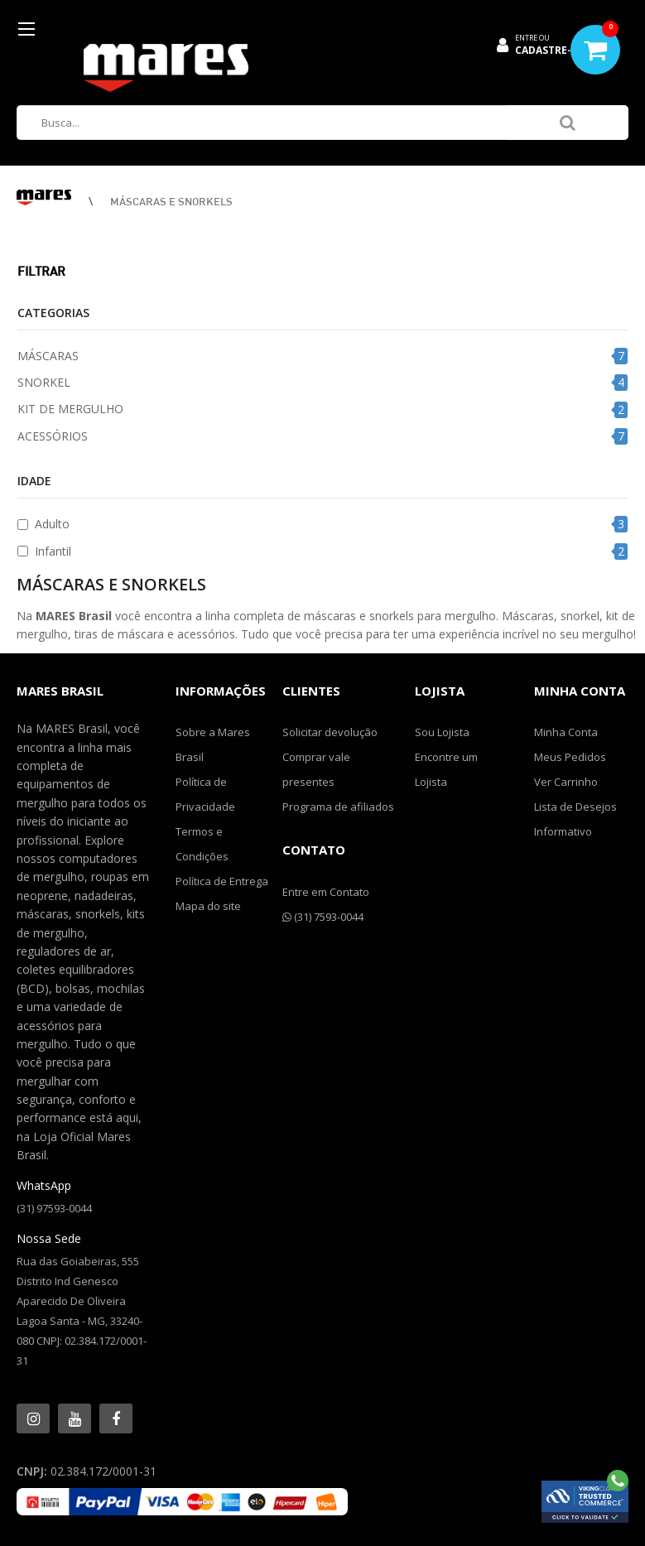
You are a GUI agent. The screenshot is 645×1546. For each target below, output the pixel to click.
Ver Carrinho (566, 781)
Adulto (52, 524)
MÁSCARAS (48, 356)
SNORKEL (43, 382)
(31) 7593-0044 (322, 916)
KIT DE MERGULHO (70, 409)
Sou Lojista (442, 732)
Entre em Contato (325, 891)
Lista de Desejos (575, 806)
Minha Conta (566, 732)
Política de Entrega (222, 881)
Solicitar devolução (330, 732)
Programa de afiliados (338, 806)
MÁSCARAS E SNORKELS (171, 201)
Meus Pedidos (570, 756)
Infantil (53, 551)
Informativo (563, 831)
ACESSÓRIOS (52, 436)
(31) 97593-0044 (54, 1208)
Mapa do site (208, 905)
